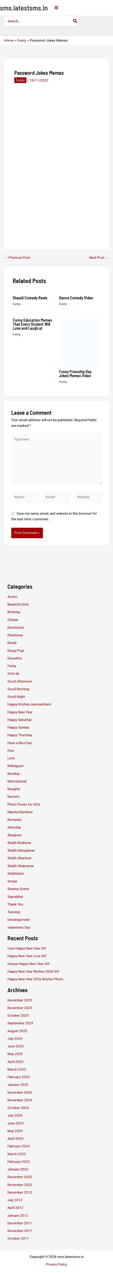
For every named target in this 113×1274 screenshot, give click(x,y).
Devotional (15, 627)
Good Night (16, 697)
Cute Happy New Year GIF (26, 948)
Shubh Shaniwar (19, 858)
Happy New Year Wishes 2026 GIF (33, 971)
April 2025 (15, 1062)
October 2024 (18, 1108)
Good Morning (18, 689)
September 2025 (20, 1023)
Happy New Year (19, 712)
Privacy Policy (56, 1264)
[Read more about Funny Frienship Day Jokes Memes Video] (80, 340)
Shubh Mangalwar (21, 850)
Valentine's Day (18, 927)
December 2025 (19, 1000)
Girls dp (13, 673)
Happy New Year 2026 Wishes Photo (35, 979)
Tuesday (13, 912)
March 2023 (16, 1154)
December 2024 (19, 1092)
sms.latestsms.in (24, 7)
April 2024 (15, 1138)
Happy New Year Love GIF (27, 956)
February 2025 (18, 1077)
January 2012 (17, 1215)
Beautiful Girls (18, 604)
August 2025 (17, 1031)
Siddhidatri (15, 874)
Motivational (16, 781)
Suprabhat (15, 897)
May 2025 (15, 1054)
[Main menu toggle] (56, 7)
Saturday (14, 827)
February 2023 (18, 1162)
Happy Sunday (18, 727)
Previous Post (17, 257)
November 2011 (19, 1231)
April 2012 (15, 1208)
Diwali (12, 643)
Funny (20, 80)
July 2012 (14, 1200)
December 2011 (19, 1223)
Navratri (13, 797)
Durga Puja (15, 651)
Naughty (13, 789)
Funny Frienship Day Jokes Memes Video (75, 373)
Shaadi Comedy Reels (30, 297)
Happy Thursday (19, 735)
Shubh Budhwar (19, 843)
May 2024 (15, 1131)
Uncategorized (18, 920)
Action (12, 597)
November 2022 (19, 1185)
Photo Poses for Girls (23, 804)
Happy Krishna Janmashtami (29, 704)
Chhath (12, 620)
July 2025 (14, 1039)
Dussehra (14, 658)
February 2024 (18, 1146)
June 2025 (15, 1046)
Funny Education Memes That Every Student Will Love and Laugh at (32, 324)
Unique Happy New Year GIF (28, 964)
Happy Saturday (19, 720)
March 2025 (16, 1069)
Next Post (99, 257)
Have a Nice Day (19, 743)
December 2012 (19, 1192)
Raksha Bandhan (20, 812)
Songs (12, 881)
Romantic (14, 820)
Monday (13, 774)
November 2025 (19, 1008)
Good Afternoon (19, 681)
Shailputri (14, 835)
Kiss (10, 750)
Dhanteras (15, 635)
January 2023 (17, 1169)
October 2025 (18, 1015)
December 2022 (19, 1177)
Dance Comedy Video (76, 297)
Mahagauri (15, 766)
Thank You (15, 904)
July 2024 (14, 1115)
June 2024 (15, 1123)
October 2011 (18, 1238)
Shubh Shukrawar (20, 866)
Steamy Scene (18, 889)
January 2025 (17, 1085)
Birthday (13, 612)
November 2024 (19, 1100)
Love (11, 758)
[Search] (75, 21)
